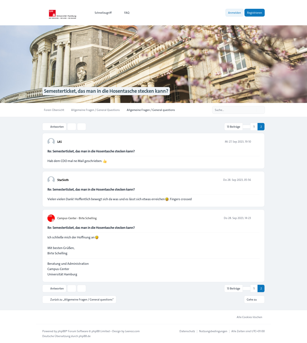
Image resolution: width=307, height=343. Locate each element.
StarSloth (63, 180)
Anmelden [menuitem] (234, 13)
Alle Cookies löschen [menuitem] (246, 317)
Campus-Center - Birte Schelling (76, 218)
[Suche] (253, 109)
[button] (246, 126)
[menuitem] (101, 12)
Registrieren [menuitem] (254, 13)
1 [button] (253, 127)
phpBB (62, 331)
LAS (59, 142)
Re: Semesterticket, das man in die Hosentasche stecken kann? (91, 151)
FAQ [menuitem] (124, 13)
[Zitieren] (256, 141)
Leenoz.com (132, 331)
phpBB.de (85, 336)
